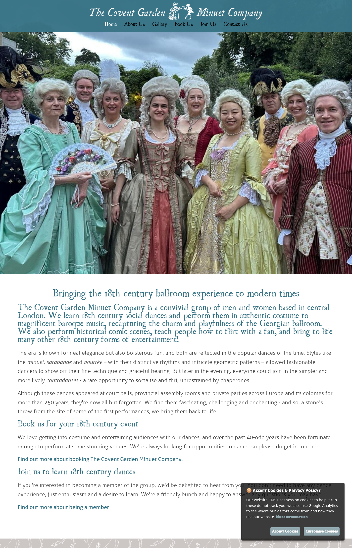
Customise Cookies (321, 531)
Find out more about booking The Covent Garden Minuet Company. (100, 459)
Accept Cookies (285, 531)
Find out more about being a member (63, 507)
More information (291, 517)
